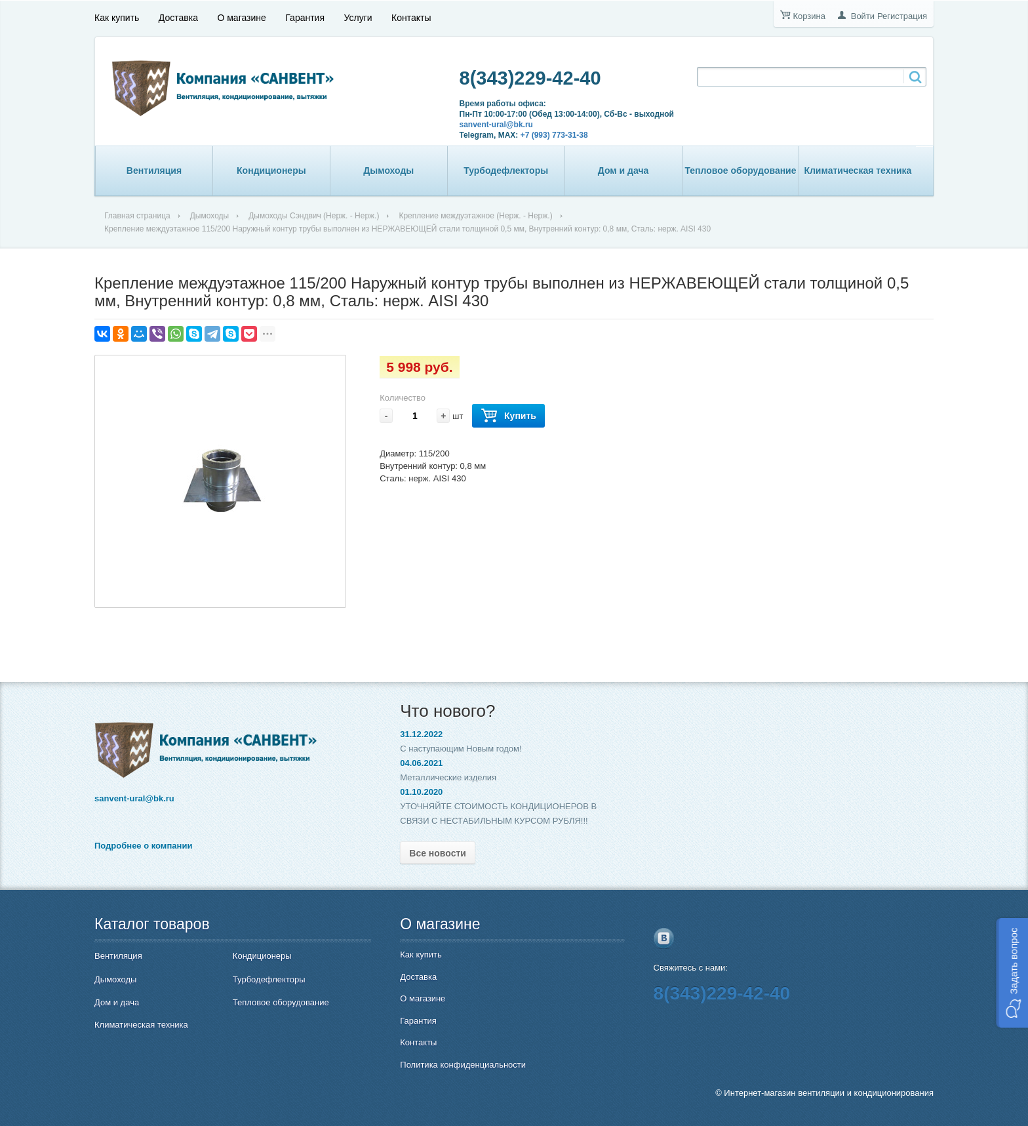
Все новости (437, 853)
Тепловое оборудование (740, 170)
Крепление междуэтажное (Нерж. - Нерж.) (475, 215)
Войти (863, 16)
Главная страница (137, 215)
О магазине (241, 17)
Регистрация (902, 16)
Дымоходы (388, 170)
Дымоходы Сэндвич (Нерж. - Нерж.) (313, 215)
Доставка (178, 17)
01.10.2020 (421, 792)
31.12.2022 (421, 734)
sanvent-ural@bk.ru (496, 124)
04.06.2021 (421, 763)
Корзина (809, 16)
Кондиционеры (271, 170)
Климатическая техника (857, 170)
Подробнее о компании (143, 846)
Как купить (116, 17)
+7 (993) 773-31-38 (554, 135)
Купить (508, 416)
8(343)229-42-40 (530, 78)
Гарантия (305, 17)
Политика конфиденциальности (463, 1065)
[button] (1012, 973)
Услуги (358, 17)
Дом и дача (623, 170)
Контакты (411, 17)
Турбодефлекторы (506, 170)
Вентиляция (154, 170)
